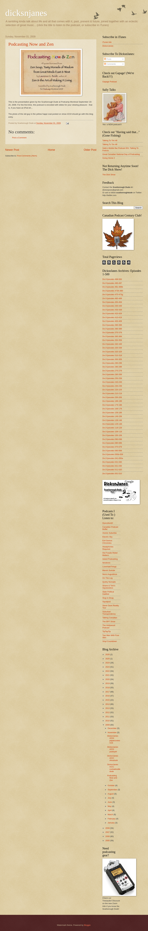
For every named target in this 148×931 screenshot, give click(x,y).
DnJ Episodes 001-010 (112, 473)
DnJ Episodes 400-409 (112, 321)
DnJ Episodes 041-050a (112, 458)
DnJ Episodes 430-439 (112, 310)
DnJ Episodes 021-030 (112, 466)
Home (51, 149)
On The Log (107, 578)
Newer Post (12, 149)
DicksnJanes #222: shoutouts (112, 758)
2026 (107, 654)
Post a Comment (19, 138)
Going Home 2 (108, 158)
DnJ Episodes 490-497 (112, 283)
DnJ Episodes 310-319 (112, 355)
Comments (110, 64)
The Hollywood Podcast (108, 626)
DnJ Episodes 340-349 (112, 344)
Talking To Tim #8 (109, 144)
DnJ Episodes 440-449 (112, 306)
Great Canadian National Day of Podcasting (121, 154)
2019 (107, 683)
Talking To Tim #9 (109, 140)
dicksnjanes (26, 13)
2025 (107, 659)
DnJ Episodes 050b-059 (112, 454)
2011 (107, 716)
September (113, 790)
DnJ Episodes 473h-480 (112, 291)
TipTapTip (106, 631)
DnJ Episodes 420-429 (112, 313)
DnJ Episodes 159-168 (112, 412)
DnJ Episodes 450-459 (112, 302)
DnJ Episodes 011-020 (112, 469)
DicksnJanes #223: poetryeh (112, 749)
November (112, 732)
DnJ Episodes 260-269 (112, 374)
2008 (107, 828)
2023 (107, 667)
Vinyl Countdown (109, 641)
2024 (107, 663)
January (111, 823)
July (110, 798)
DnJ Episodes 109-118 (112, 431)
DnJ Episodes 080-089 (112, 443)
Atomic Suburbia (109, 533)
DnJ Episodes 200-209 (112, 397)
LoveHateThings (109, 566)
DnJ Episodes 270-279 (112, 371)
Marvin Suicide (108, 570)
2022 (107, 671)
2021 (107, 675)
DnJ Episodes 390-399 (112, 325)
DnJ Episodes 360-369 (112, 336)
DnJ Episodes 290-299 (112, 363)
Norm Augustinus (109, 574)
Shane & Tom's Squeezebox (108, 586)
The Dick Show (108, 174)
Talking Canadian (109, 618)
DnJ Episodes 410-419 (112, 317)
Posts (107, 59)
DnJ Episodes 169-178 (112, 409)
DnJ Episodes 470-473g (112, 294)
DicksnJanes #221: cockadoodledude (113, 767)
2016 (107, 696)
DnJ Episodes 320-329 (112, 352)
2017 (107, 692)
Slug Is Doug (107, 598)
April (110, 810)
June (110, 802)
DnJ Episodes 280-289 (112, 367)
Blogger (87, 925)
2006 (107, 836)
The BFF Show (108, 621)
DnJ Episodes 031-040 (112, 462)
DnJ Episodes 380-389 (112, 329)
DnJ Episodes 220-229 (112, 390)
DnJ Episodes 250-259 (112, 378)
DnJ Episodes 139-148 (112, 420)
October (111, 785)
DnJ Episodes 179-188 (112, 405)
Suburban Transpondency (109, 613)
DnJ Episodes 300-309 (112, 359)
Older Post (90, 149)
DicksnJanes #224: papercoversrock (113, 739)
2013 (107, 708)
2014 (107, 704)
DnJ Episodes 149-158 (112, 416)
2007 (107, 832)
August (111, 794)
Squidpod (106, 602)
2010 (107, 721)
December (112, 728)
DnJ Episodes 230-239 (112, 386)
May (110, 806)
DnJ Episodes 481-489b (112, 287)
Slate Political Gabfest (108, 593)
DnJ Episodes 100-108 (112, 435)
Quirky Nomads (109, 582)
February (112, 819)
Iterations (106, 563)
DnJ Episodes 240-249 (112, 382)
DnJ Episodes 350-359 (112, 340)
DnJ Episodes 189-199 (112, 401)
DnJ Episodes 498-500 (112, 279)
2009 (107, 725)
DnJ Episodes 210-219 (112, 393)
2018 (107, 687)
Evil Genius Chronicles (107, 541)
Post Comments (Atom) (27, 156)
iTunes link (107, 42)
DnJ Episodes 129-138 (112, 424)
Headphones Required (107, 548)
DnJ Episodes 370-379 (112, 332)
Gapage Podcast (109, 82)
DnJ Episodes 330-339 (112, 348)
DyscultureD (107, 523)
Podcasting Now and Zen (31, 44)
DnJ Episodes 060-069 (112, 450)
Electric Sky (107, 537)
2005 (107, 840)
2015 (107, 700)
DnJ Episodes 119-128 (112, 428)
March (110, 814)
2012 (107, 712)
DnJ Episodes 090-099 (112, 439)
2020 (107, 679)
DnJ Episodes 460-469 (112, 298)
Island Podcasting (110, 559)
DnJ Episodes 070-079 (112, 447)
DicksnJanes (107, 46)
